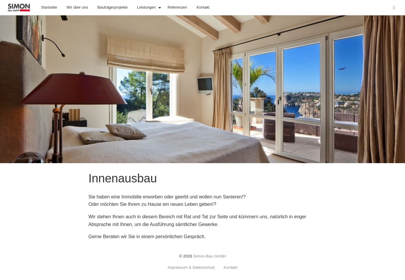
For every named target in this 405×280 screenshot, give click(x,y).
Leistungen (146, 7)
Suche (398, 7)
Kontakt (203, 7)
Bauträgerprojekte (112, 7)
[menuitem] (49, 7)
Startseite (49, 7)
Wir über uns (77, 7)
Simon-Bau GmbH (209, 256)
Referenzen (177, 7)
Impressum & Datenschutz (191, 267)
